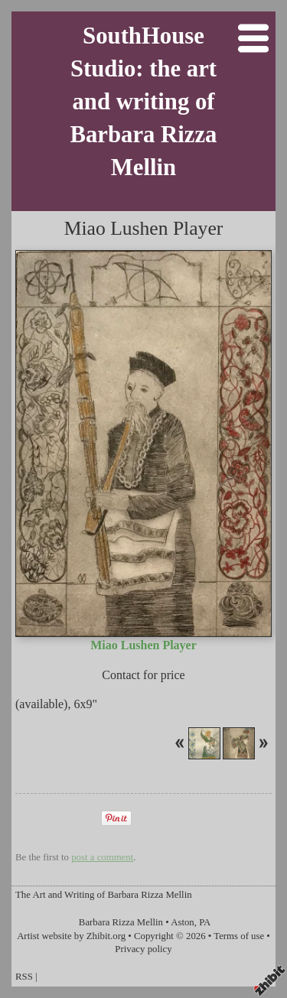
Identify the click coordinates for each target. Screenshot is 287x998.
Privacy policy (143, 949)
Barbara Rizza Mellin (121, 922)
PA (204, 922)
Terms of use (239, 936)
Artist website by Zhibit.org (71, 936)
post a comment (102, 857)
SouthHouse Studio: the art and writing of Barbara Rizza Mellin (143, 101)
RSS (24, 976)
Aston (182, 922)
